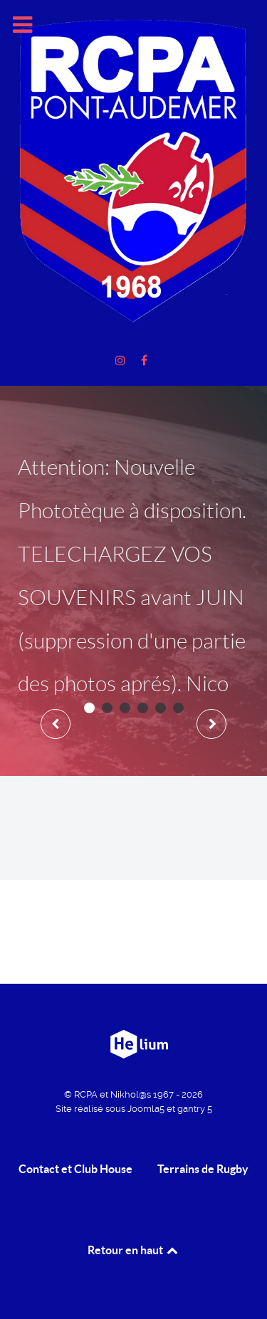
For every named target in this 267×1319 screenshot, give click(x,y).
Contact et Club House (75, 1168)
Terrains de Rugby (202, 1168)
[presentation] (55, 724)
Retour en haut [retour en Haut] (134, 1250)
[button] (89, 708)
